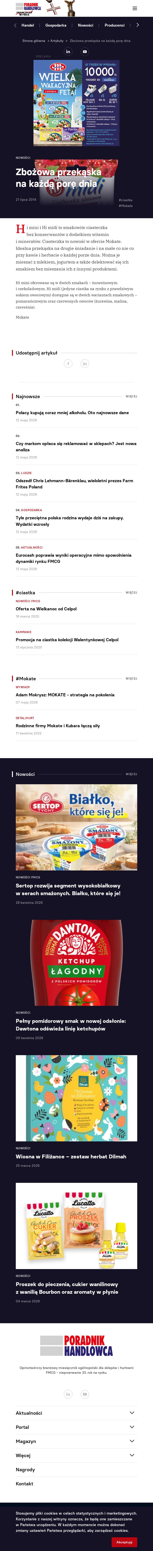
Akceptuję (124, 1542)
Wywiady (23, 687)
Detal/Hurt (25, 718)
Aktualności (32, 547)
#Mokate (126, 206)
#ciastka (125, 200)
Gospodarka (55, 25)
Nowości (85, 25)
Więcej (131, 396)
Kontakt (24, 1484)
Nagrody (25, 1469)
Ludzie (26, 473)
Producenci (115, 25)
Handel (28, 25)
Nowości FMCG (28, 601)
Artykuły (56, 41)
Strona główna (33, 41)
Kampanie (23, 632)
